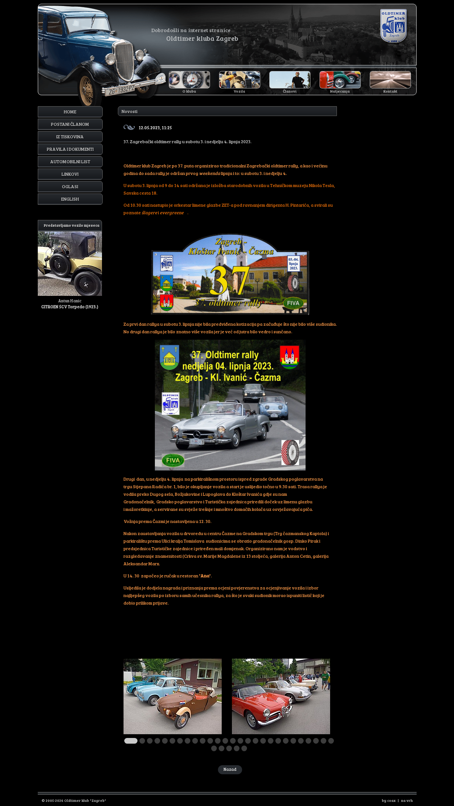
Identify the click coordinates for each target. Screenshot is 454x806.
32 (244, 748)
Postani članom (70, 124)
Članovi (289, 91)
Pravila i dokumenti (70, 149)
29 (221, 748)
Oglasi (70, 186)
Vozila (239, 91)
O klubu (189, 91)
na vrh (407, 800)
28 (214, 748)
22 (293, 741)
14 (233, 741)
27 (331, 741)
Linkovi (70, 174)
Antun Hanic (70, 264)
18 (263, 741)
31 (236, 748)
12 (218, 741)
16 (248, 741)
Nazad (230, 769)
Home (70, 111)
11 (210, 741)
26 (323, 741)
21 (286, 741)
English (70, 199)
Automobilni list (70, 161)
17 (255, 741)
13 (225, 741)
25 (316, 741)
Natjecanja (340, 91)
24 (308, 741)
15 (240, 741)
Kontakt (390, 91)
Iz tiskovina (70, 136)
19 (270, 741)
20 (278, 741)
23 (301, 741)
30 (229, 748)
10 (202, 741)
